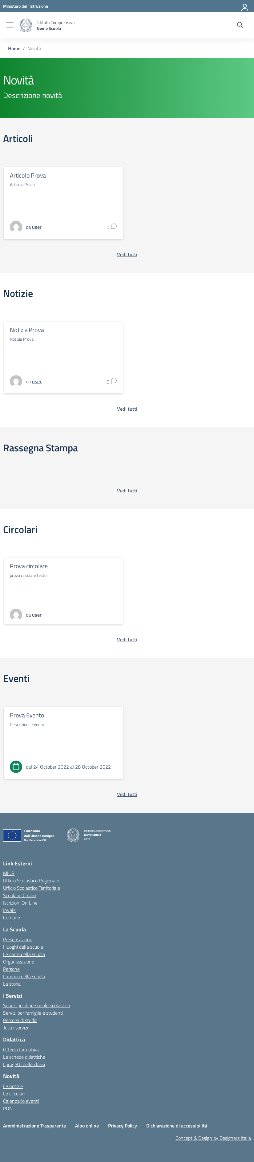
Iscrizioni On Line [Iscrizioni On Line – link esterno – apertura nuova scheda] (20, 902)
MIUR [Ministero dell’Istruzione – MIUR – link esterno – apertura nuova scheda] (8, 873)
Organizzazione (18, 961)
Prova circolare (29, 566)
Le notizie (13, 1086)
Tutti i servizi (15, 1027)
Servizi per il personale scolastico (36, 1005)
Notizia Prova (27, 330)
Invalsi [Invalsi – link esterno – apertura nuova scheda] (9, 910)
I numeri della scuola (24, 976)
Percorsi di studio (20, 1020)
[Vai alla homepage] (26, 25)
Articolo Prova (28, 175)
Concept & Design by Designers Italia (213, 1138)
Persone (11, 969)
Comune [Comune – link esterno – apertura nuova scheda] (11, 917)
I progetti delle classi (24, 1064)
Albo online (87, 1125)
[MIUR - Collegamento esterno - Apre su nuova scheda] (25, 6)
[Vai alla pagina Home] (14, 48)
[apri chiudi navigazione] (10, 25)
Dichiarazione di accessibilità (176, 1125)
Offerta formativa (21, 1049)
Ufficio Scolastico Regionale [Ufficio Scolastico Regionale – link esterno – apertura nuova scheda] (31, 880)
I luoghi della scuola (23, 947)
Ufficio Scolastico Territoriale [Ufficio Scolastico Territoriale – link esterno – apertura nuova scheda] (31, 888)
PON (8, 1108)
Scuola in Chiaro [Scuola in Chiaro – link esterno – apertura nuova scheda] (19, 895)
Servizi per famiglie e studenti (33, 1012)
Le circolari (14, 1093)
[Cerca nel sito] (240, 26)
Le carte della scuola (24, 954)
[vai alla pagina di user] (37, 227)
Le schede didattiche (24, 1057)
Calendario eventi (21, 1101)
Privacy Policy (122, 1125)
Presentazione (17, 939)
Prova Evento (27, 715)
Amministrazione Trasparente (34, 1125)
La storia (12, 983)
